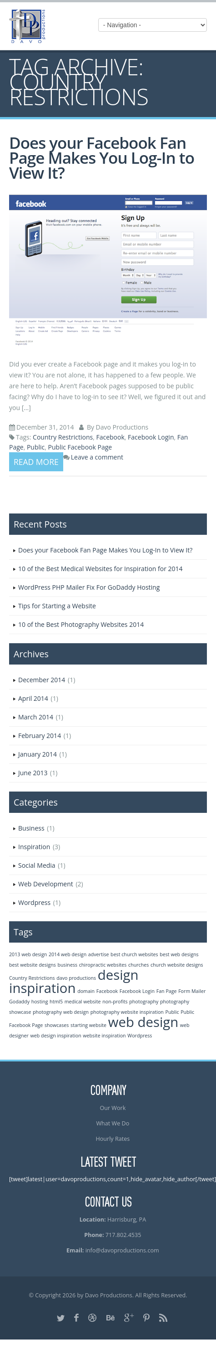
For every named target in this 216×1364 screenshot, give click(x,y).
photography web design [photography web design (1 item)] (61, 1012)
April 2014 (33, 698)
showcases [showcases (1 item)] (57, 1025)
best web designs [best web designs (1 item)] (179, 954)
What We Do (112, 1123)
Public (36, 447)
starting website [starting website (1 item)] (88, 1025)
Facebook (110, 437)
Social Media (36, 865)
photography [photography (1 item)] (143, 1001)
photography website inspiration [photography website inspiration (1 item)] (127, 1012)
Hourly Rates (112, 1139)
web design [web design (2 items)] (143, 1022)
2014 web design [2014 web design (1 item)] (67, 954)
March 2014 (35, 717)
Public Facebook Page (80, 447)
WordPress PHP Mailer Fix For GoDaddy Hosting (89, 587)
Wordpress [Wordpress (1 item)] (139, 1035)
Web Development (45, 884)
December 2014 (41, 679)
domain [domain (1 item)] (86, 991)
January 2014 (37, 754)
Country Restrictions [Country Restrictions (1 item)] (32, 978)
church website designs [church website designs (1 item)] (177, 965)
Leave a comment (97, 457)
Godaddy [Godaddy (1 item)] (19, 1001)
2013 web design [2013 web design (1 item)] (28, 954)
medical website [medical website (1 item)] (83, 1001)
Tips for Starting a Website (57, 605)
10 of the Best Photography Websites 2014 (81, 624)
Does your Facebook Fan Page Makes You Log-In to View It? (101, 157)
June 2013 (32, 772)
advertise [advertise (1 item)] (98, 954)
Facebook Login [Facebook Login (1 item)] (137, 991)
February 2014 (39, 735)
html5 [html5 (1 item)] (56, 1001)
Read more (36, 461)
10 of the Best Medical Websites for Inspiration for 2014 (100, 568)
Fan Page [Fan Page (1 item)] (166, 991)
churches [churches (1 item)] (138, 965)
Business (31, 828)
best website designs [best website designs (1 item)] (32, 965)
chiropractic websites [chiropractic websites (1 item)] (103, 965)
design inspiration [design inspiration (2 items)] (73, 981)
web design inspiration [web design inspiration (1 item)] (55, 1035)
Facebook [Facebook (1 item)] (107, 991)
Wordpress (34, 902)
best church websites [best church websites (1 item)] (134, 954)
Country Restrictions (63, 437)
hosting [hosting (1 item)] (39, 1001)
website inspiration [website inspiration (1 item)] (104, 1035)
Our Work (113, 1108)
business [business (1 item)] (68, 965)
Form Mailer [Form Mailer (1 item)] (192, 991)
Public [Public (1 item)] (172, 1012)
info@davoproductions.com (122, 1250)
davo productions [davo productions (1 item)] (76, 978)
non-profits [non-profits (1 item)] (114, 1001)
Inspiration (34, 846)
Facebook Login (151, 437)
